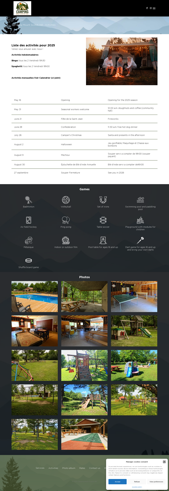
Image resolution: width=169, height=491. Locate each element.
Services (40, 468)
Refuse (137, 482)
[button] (164, 462)
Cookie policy (137, 487)
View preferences (156, 482)
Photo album (68, 468)
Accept (117, 482)
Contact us (94, 468)
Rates (82, 468)
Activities (53, 468)
